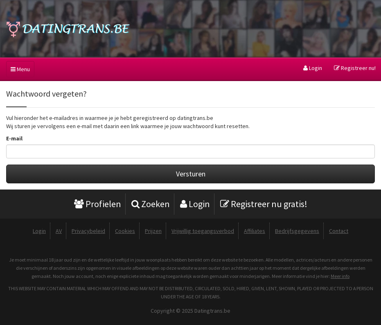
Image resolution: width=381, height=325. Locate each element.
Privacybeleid (88, 231)
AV (59, 231)
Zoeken (150, 204)
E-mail (14, 138)
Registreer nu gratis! (263, 204)
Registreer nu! (355, 68)
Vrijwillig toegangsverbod (202, 231)
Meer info (340, 276)
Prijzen (153, 231)
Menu (20, 69)
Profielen (97, 204)
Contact (338, 231)
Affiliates (254, 231)
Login (312, 68)
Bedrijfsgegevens (297, 231)
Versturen (190, 173)
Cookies (125, 231)
